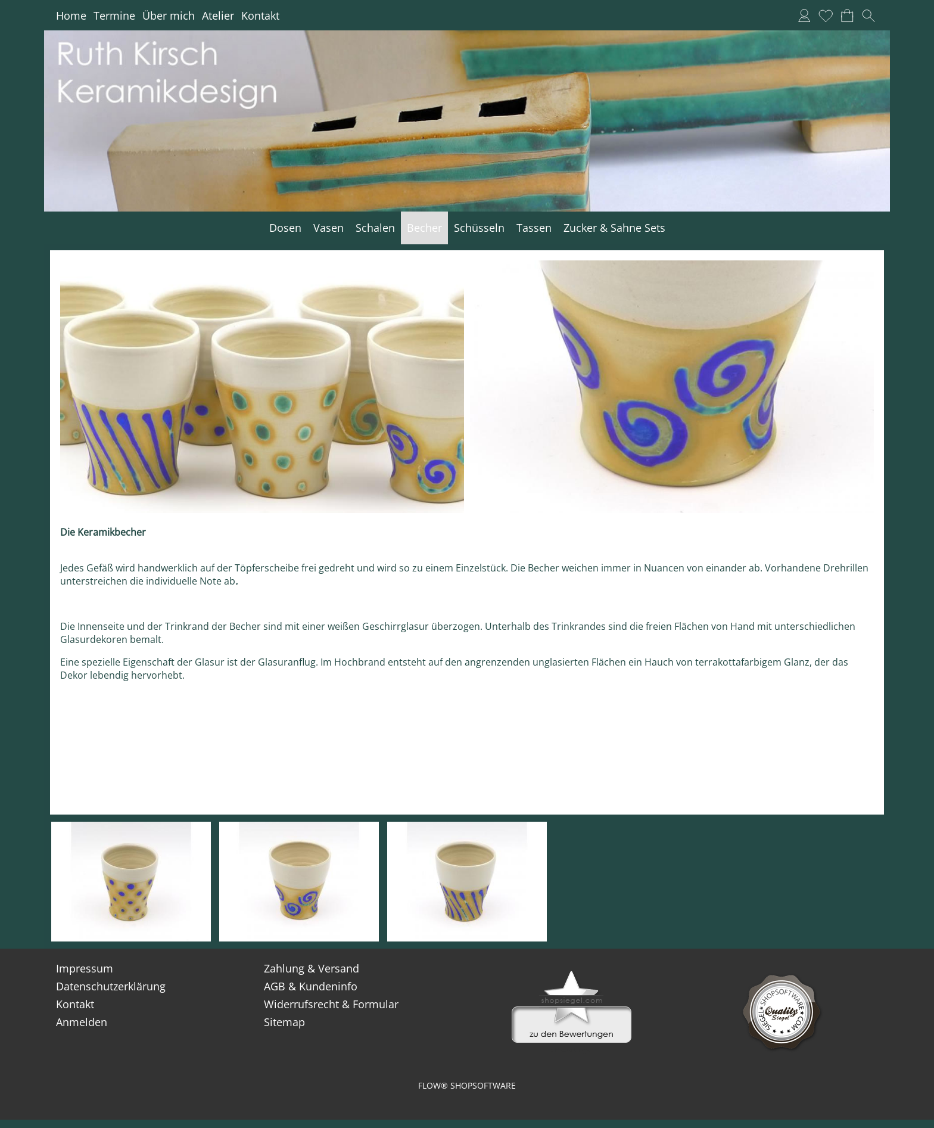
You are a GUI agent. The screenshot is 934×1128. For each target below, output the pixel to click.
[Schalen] (375, 228)
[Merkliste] (825, 15)
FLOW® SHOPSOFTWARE (467, 1085)
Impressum (84, 968)
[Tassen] (534, 228)
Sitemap (284, 1022)
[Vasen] (328, 228)
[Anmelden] (804, 15)
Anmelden (81, 1022)
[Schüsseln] (479, 228)
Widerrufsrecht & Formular (331, 1004)
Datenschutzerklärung (111, 986)
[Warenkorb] (847, 15)
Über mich (168, 15)
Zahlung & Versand (311, 968)
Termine (114, 15)
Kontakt (260, 15)
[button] (868, 15)
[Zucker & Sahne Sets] (614, 228)
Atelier (218, 15)
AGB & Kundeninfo (310, 986)
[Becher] (424, 228)
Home (71, 15)
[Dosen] (285, 228)
